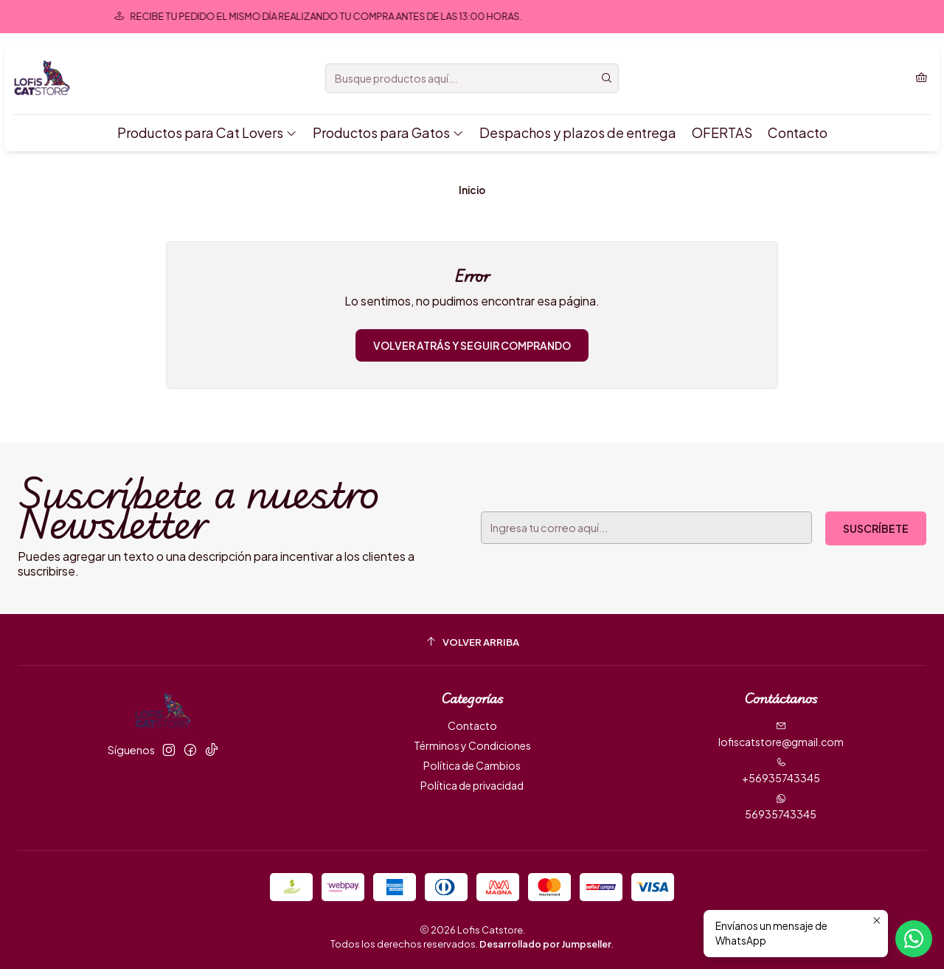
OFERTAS (722, 132)
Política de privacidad (472, 785)
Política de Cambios (472, 765)
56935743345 (780, 807)
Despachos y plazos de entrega (577, 132)
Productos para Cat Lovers (207, 132)
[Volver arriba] (472, 642)
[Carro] (921, 78)
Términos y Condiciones (472, 745)
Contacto (797, 132)
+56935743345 (781, 770)
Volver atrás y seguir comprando (472, 345)
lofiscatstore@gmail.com (781, 734)
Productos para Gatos (388, 132)
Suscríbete (876, 528)
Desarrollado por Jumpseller (545, 944)
